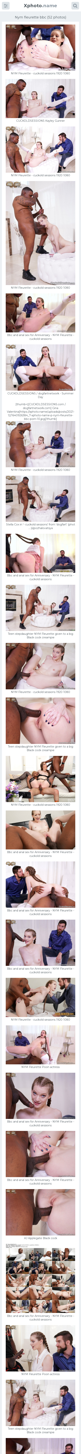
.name (40, 5)
